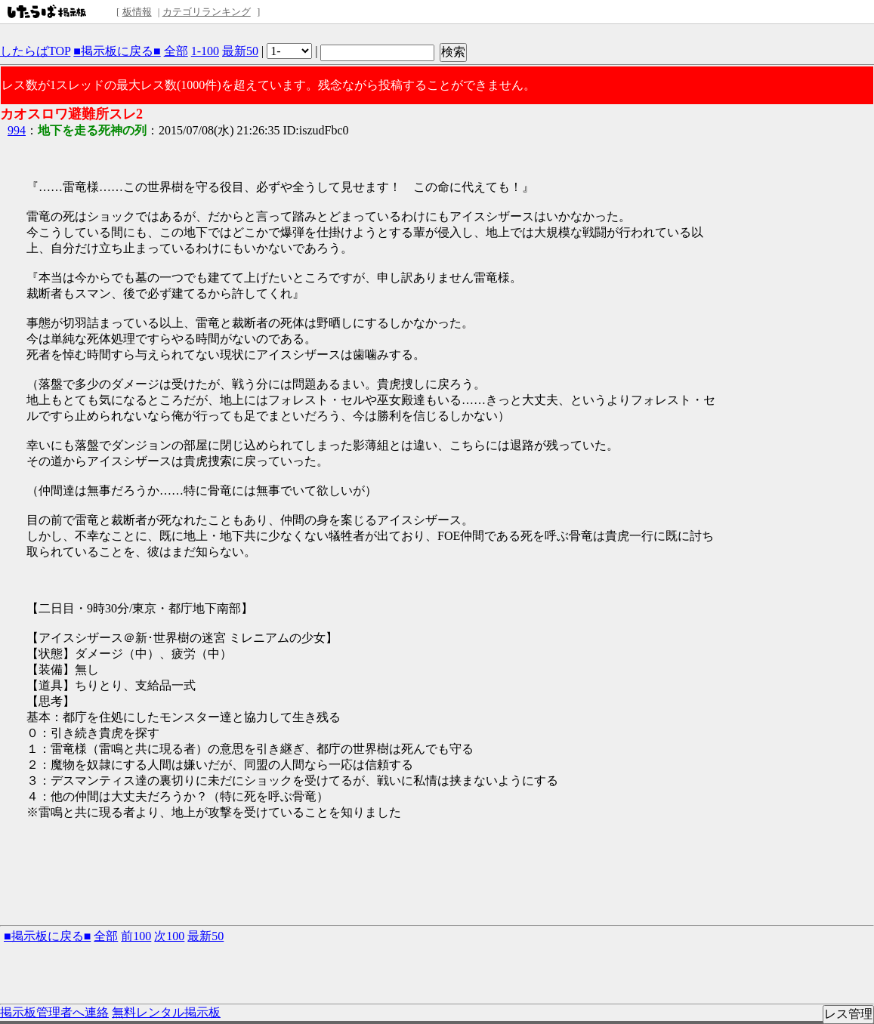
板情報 (137, 11)
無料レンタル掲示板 (166, 1012)
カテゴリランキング (206, 11)
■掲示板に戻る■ (116, 51)
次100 (169, 936)
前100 (136, 936)
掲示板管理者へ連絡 (54, 1012)
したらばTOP (35, 51)
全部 (176, 51)
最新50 (240, 51)
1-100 (205, 51)
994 (17, 130)
